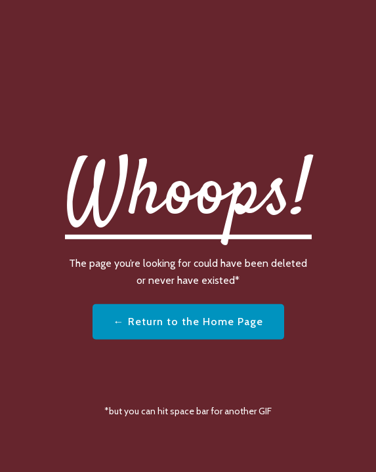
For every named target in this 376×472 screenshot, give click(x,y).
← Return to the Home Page (188, 321)
